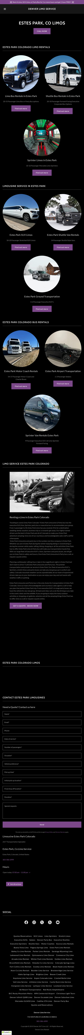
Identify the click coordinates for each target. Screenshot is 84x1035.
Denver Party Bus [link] (44, 940)
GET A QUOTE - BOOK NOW (25, 606)
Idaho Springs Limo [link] (26, 974)
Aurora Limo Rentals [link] (65, 944)
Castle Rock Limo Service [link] (60, 982)
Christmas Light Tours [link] (65, 993)
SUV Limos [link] (38, 936)
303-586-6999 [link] (8, 860)
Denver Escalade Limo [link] (43, 997)
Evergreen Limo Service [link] (21, 986)
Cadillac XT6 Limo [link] (44, 1001)
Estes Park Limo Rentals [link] (60, 947)
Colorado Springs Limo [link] (64, 963)
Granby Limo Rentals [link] (42, 967)
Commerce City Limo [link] (65, 955)
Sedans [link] (32, 940)
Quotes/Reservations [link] (23, 936)
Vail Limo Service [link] (20, 982)
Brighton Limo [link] (42, 974)
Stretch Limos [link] (64, 936)
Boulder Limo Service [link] (40, 970)
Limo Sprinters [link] (51, 936)
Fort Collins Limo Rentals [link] (20, 967)
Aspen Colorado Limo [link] (43, 978)
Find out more (21, 108)
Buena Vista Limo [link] (21, 947)
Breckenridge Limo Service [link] (62, 970)
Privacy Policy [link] (49, 832)
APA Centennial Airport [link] (44, 993)
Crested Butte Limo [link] (62, 978)
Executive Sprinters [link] (18, 944)
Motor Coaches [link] (47, 944)
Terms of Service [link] (60, 832)
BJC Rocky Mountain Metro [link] (20, 993)
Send (42, 825)
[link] (42, 9)
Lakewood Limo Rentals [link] (20, 955)
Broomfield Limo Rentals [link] (20, 963)
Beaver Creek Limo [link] (58, 974)
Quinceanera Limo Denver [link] (43, 955)
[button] (8, 9)
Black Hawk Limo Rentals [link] (63, 967)
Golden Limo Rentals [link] (63, 959)
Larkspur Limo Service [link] (42, 986)
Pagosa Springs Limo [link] (39, 947)
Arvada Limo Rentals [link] (20, 959)
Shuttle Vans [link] (34, 944)
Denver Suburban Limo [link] (64, 997)
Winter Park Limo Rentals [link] (42, 959)
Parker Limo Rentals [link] (41, 951)
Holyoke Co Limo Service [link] (42, 963)
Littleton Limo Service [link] (38, 982)
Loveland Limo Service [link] (63, 986)
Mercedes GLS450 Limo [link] (25, 1001)
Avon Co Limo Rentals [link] (20, 970)
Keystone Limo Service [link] (22, 978)
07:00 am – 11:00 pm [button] (20, 872)
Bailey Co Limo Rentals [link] (21, 951)
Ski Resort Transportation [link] (30, 990)
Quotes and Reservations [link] (42, 1005)
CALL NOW (42, 31)
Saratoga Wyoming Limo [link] (62, 951)
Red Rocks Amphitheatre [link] (54, 990)
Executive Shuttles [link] (62, 940)
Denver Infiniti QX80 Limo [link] (21, 997)
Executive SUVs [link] (21, 940)
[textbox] (42, 714)
